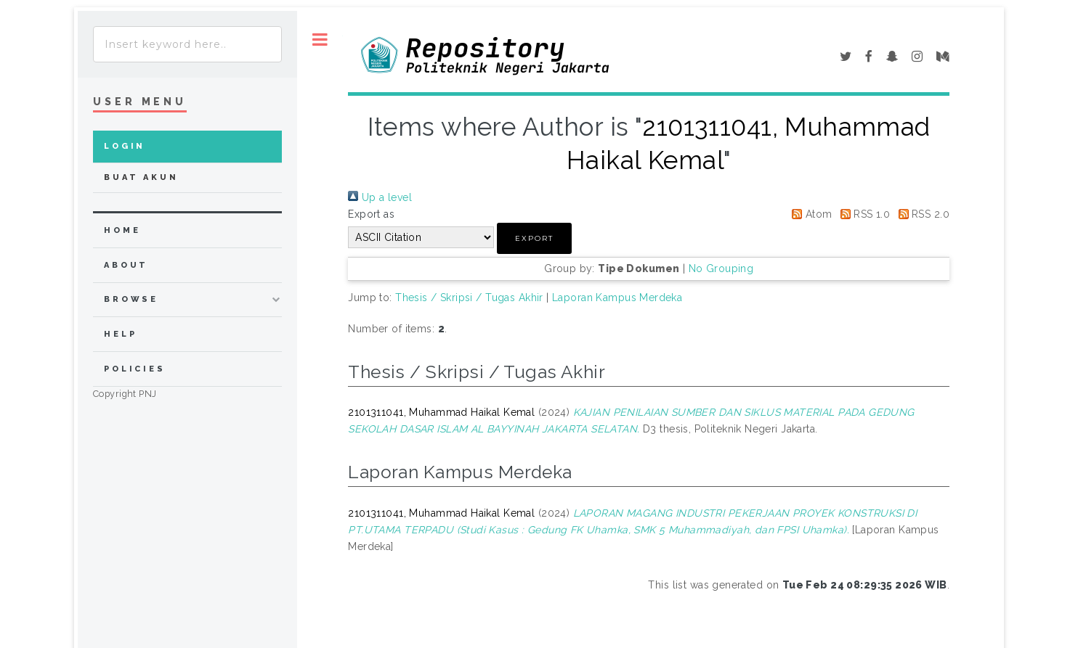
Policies (135, 369)
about (126, 265)
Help (120, 334)
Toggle (320, 39)
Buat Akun (141, 177)
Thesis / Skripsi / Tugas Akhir (469, 297)
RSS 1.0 (862, 214)
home (122, 230)
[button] (534, 238)
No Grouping (721, 268)
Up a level (380, 197)
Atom (809, 214)
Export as (371, 214)
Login (124, 146)
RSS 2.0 (921, 214)
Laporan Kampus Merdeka (617, 297)
